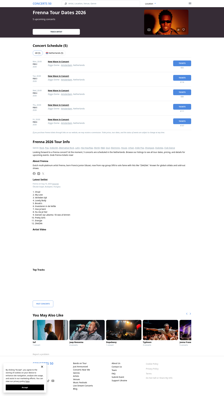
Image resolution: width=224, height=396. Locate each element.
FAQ (114, 373)
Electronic (115, 147)
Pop (47, 147)
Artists (76, 376)
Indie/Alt (54, 147)
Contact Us (117, 366)
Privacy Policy (152, 368)
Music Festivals (80, 382)
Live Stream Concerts (83, 385)
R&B (103, 147)
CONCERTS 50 (42, 3)
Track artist (56, 32)
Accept (25, 387)
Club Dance (169, 147)
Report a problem (41, 354)
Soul (108, 147)
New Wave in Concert (58, 61)
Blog (75, 388)
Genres (76, 372)
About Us (116, 363)
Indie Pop (139, 147)
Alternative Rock (66, 147)
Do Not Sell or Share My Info (159, 378)
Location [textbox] (149, 3)
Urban (131, 147)
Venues (76, 379)
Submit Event (118, 377)
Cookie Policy (152, 363)
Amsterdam (66, 65)
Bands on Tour (80, 363)
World (97, 147)
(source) (55, 184)
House (124, 147)
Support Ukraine (119, 380)
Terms (149, 373)
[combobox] (150, 4)
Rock (42, 147)
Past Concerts (43, 304)
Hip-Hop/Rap (87, 147)
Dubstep (159, 147)
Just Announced (80, 366)
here (27, 381)
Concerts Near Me (81, 369)
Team (114, 370)
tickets (182, 63)
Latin (77, 147)
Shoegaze (149, 147)
